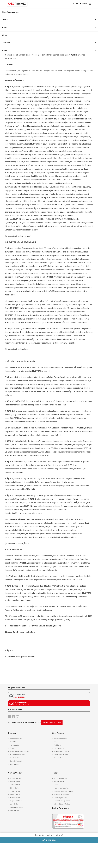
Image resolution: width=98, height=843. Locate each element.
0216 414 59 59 (80, 4)
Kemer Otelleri (15, 794)
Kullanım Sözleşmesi (17, 755)
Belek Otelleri (15, 782)
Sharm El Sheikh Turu (61, 794)
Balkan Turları (59, 782)
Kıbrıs (4, 35)
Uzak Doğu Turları (60, 797)
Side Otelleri (14, 810)
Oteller (5, 20)
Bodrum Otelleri (16, 785)
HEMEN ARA (49, 840)
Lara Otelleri (14, 804)
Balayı (4, 50)
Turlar (4, 27)
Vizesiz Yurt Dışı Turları (62, 801)
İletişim (12, 748)
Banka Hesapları (16, 739)
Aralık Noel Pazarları (61, 778)
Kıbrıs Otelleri (15, 797)
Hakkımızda (14, 745)
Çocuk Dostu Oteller (61, 755)
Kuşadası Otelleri (16, 801)
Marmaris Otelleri (16, 807)
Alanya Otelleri (15, 778)
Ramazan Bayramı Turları (63, 791)
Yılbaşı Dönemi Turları (62, 804)
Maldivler (6, 43)
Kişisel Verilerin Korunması (19, 751)
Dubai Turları (59, 785)
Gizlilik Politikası (16, 742)
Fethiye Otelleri (15, 791)
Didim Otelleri (15, 788)
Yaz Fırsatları (58, 758)
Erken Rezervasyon (10, 12)
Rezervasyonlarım (52, 722)
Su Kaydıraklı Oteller (61, 751)
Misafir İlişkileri (15, 758)
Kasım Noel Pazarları (61, 788)
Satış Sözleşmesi (16, 761)
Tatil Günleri (14, 764)
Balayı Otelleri (59, 748)
